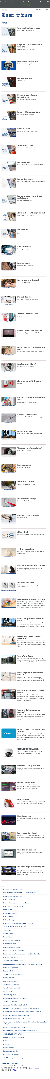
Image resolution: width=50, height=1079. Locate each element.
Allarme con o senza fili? (25, 582)
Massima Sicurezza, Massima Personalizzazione (27, 96)
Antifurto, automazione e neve (27, 313)
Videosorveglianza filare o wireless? (29, 448)
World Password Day (24, 246)
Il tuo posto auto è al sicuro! (27, 414)
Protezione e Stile (23, 162)
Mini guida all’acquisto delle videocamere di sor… (31, 398)
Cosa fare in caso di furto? (26, 364)
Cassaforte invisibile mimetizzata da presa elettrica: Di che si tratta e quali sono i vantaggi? (26, 1023)
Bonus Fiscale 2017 (23, 799)
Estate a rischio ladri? (25, 431)
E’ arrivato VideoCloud (24, 297)
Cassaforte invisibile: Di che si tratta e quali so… (30, 691)
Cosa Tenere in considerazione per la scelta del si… (29, 637)
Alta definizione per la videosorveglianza (31, 866)
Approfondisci (26, 6)
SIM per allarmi (22, 532)
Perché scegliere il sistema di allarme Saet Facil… (30, 674)
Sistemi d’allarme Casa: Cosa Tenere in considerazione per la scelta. (22, 1012)
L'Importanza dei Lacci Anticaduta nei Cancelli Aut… (30, 46)
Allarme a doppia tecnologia (26, 498)
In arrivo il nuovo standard (26, 782)
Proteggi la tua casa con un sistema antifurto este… (29, 197)
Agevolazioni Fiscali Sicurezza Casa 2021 (31, 599)
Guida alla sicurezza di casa (26, 850)
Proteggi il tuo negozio (25, 179)
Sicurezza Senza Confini (25, 145)
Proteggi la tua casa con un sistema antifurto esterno (18, 923)
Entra (47, 10)
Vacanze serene (22, 229)
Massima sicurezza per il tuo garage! (29, 330)
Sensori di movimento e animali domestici (31, 566)
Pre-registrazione (23, 263)
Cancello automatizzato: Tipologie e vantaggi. (16, 1015)
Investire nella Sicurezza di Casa (28, 61)
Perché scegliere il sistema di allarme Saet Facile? (17, 1018)
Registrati (38, 10)
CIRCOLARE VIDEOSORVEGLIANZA (28, 749)
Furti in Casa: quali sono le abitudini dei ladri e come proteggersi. (21, 1008)
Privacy (15, 1070)
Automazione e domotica (25, 482)
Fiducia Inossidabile (24, 129)
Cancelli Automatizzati (25, 656)
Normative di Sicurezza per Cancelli (29, 112)
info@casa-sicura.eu (33, 1068)
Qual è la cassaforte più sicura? (28, 280)
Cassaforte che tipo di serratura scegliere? (28, 711)
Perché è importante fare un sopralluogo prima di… (31, 348)
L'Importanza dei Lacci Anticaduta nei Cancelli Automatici (19, 893)
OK (48, 2)
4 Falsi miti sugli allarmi (25, 549)
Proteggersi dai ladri (24, 78)
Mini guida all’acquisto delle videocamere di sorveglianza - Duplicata (22, 964)
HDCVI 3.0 (6, 1041)
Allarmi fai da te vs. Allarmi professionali (31, 213)
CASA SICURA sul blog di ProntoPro (29, 766)
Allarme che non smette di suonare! (29, 381)
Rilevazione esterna (24, 465)
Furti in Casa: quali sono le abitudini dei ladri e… (30, 619)
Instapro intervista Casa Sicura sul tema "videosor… (31, 730)
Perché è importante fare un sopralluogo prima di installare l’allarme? (22, 954)
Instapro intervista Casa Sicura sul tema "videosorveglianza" (20, 1030)
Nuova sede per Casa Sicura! (26, 833)
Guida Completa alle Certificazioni (28, 28)
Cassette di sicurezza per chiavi (28, 515)
